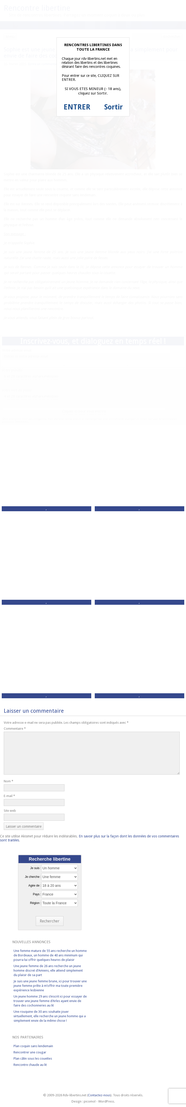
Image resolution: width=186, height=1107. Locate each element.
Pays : (37, 894)
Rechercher (50, 921)
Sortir (113, 107)
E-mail (9, 796)
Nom (8, 781)
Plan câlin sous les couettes (33, 1058)
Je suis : (35, 868)
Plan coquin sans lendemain (33, 1046)
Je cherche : (33, 877)
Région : (35, 903)
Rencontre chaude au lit (30, 1065)
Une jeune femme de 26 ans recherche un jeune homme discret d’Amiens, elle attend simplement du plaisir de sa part (48, 970)
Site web (10, 810)
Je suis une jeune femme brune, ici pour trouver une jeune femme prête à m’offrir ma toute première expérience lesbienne (50, 985)
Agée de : (34, 885)
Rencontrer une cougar (30, 1052)
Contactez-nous (99, 1095)
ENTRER (77, 107)
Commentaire (15, 728)
